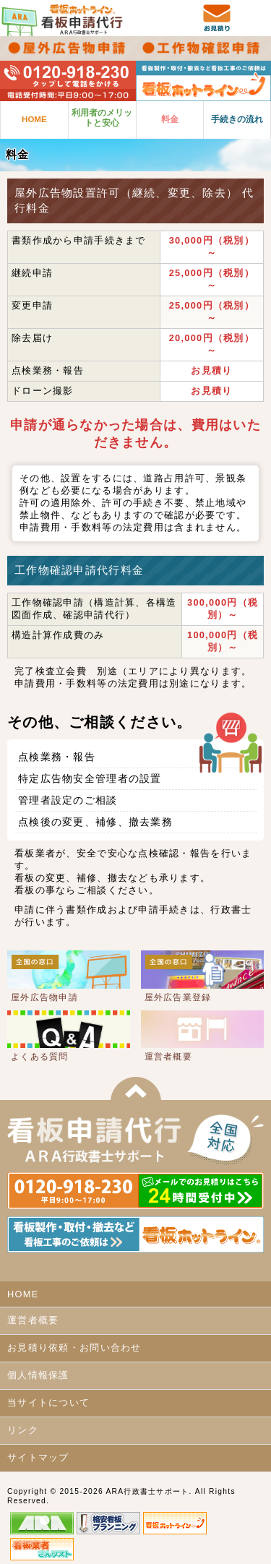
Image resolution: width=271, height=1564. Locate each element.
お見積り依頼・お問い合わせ (74, 1347)
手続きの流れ (237, 119)
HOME (34, 119)
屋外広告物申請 (44, 997)
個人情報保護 (38, 1375)
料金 (169, 119)
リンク (22, 1430)
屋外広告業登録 (178, 997)
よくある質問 (40, 1056)
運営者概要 (168, 1056)
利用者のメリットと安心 (102, 117)
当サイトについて (48, 1402)
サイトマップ (38, 1457)
